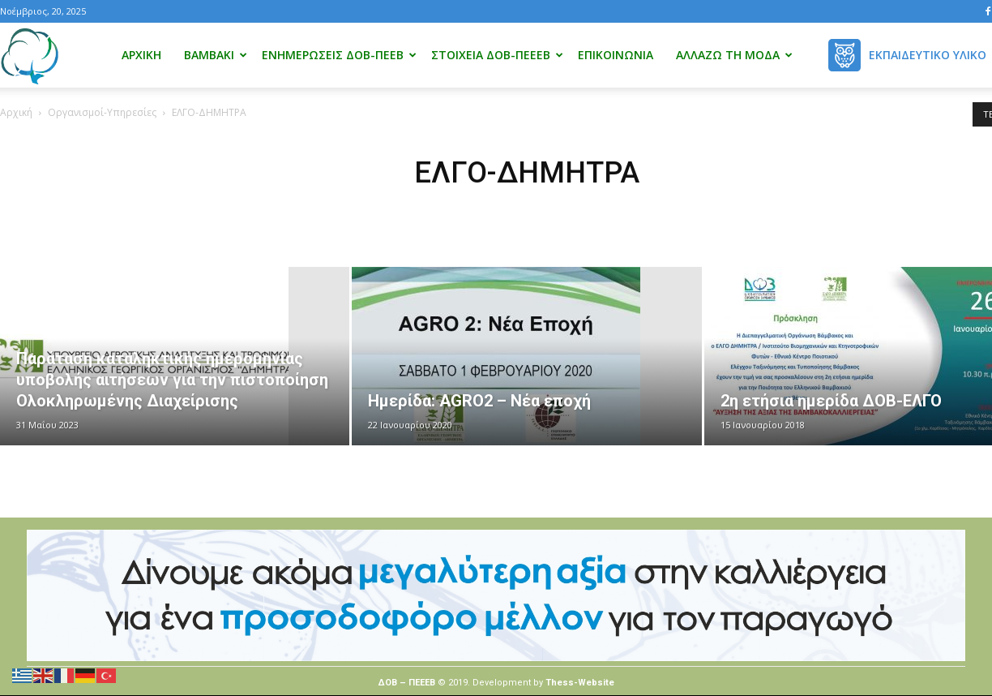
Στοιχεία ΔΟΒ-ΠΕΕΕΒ (497, 54)
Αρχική (141, 54)
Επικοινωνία (615, 54)
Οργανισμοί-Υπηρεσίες (102, 112)
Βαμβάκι (215, 54)
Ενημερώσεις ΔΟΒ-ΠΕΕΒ (339, 54)
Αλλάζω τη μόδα (734, 54)
